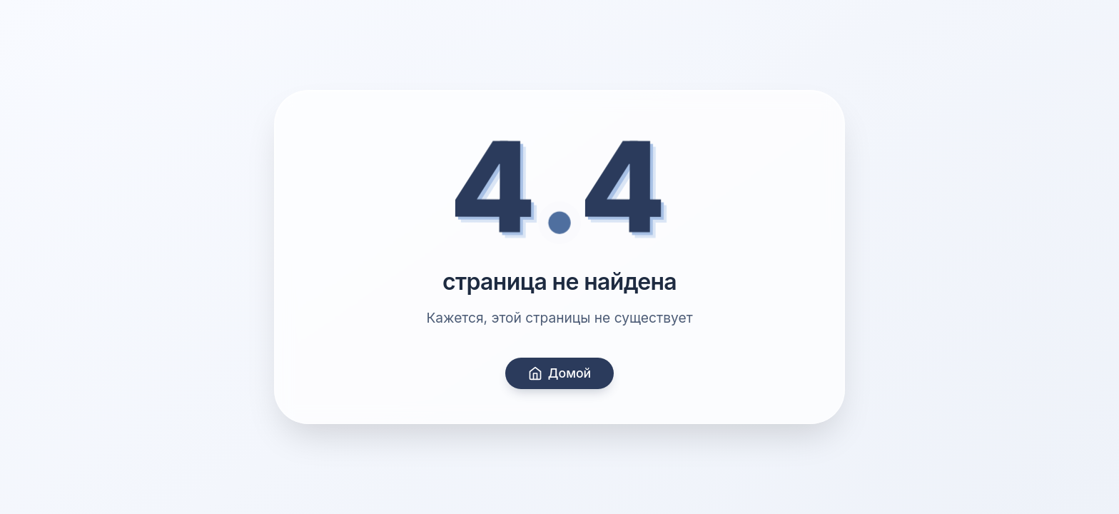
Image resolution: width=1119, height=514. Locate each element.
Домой (559, 373)
